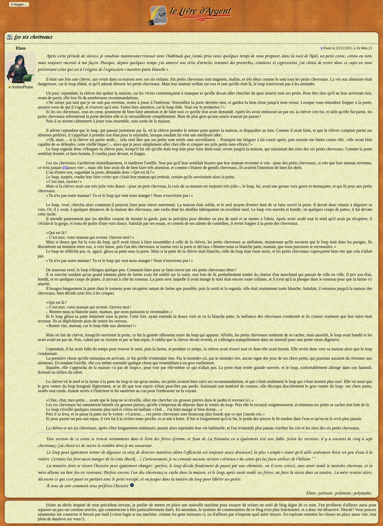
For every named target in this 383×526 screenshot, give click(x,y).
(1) (65, 167)
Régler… (20, 4)
